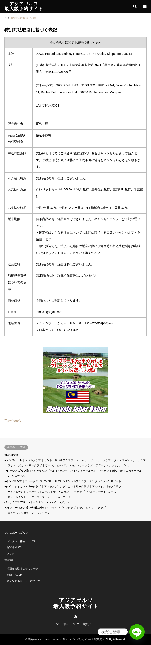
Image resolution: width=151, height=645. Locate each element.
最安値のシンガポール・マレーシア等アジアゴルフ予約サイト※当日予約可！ (66, 639)
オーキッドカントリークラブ (93, 460)
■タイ (7, 486)
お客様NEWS (14, 547)
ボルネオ (117, 470)
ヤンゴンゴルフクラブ (92, 507)
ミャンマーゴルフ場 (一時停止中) (24, 507)
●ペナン (104, 470)
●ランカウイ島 (16, 476)
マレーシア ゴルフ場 (16, 470)
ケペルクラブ (33, 460)
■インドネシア (13, 481)
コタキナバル (134, 470)
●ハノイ (51, 502)
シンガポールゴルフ (16, 532)
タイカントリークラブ (27, 486)
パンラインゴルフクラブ (61, 507)
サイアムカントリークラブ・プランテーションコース (39, 497)
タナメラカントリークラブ (130, 460)
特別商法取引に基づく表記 (22, 568)
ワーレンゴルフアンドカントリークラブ (68, 465)
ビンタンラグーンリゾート (105, 481)
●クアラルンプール (43, 470)
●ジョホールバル (86, 470)
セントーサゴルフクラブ (58, 460)
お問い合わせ (14, 575)
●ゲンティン (65, 470)
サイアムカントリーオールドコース (29, 491)
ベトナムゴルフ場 (14, 502)
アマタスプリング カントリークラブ (66, 486)
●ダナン (64, 502)
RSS (75, 616)
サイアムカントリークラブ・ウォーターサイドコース (84, 491)
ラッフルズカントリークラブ (25, 465)
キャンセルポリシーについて (24, 581)
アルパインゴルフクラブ (106, 486)
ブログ (10, 553)
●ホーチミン (36, 502)
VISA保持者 (11, 454)
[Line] (137, 632)
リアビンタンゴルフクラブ (70, 481)
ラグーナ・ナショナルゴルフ (113, 465)
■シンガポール (13, 460)
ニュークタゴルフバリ (38, 481)
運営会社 (9, 560)
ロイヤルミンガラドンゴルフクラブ (29, 512)
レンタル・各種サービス (21, 541)
